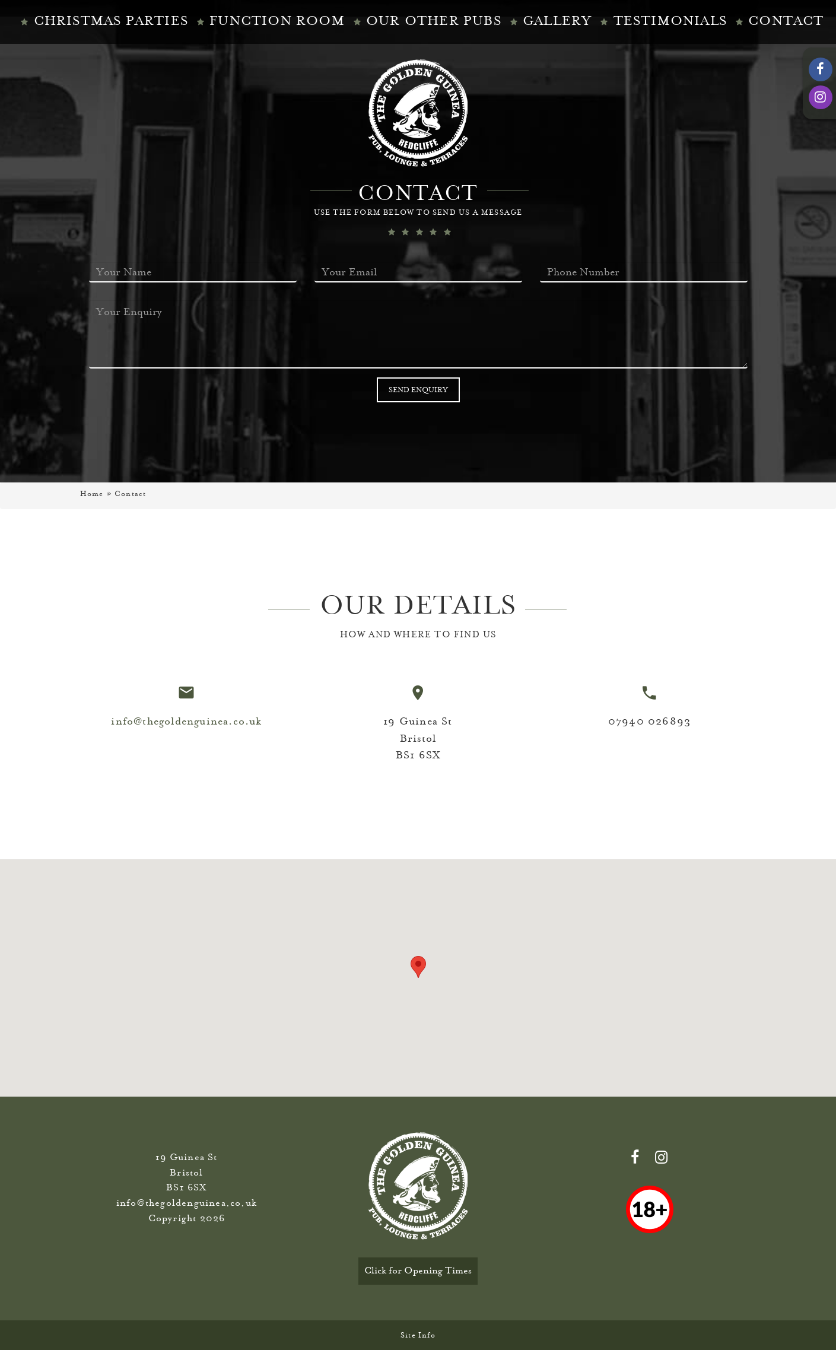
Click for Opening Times (418, 1270)
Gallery (557, 20)
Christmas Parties (111, 20)
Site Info (418, 1335)
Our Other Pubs (433, 20)
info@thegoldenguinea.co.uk (186, 721)
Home (92, 493)
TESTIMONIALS (670, 20)
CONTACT (786, 20)
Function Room (277, 20)
